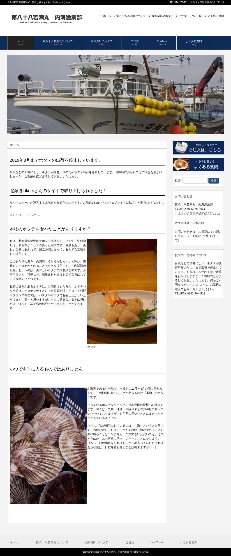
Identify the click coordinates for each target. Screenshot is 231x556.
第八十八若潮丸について (131, 16)
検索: (178, 180)
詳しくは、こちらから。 (26, 214)
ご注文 (183, 16)
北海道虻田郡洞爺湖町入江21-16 (199, 213)
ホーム (107, 16)
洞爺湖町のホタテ (162, 16)
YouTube (197, 16)
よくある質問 (216, 16)
